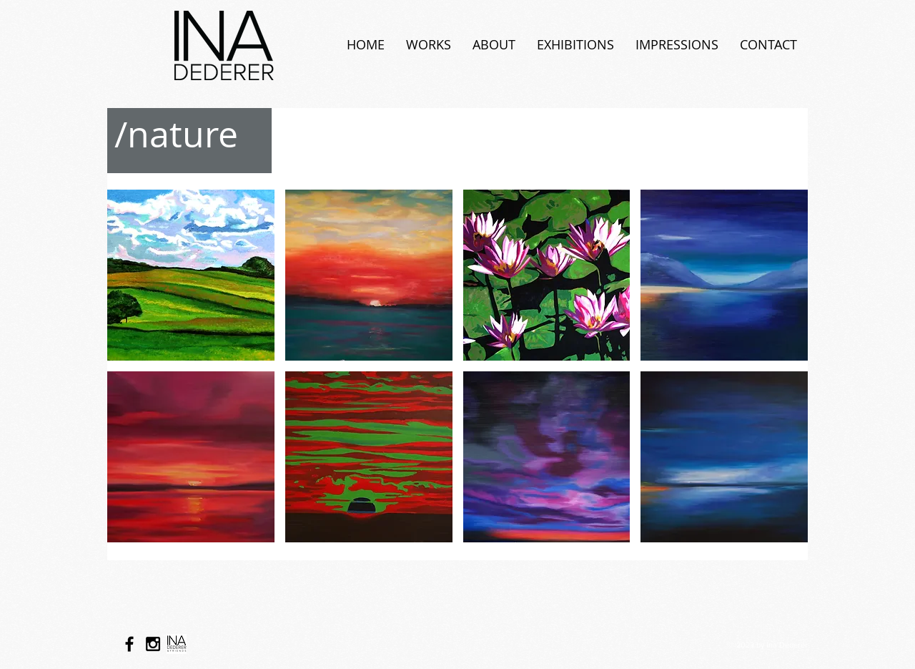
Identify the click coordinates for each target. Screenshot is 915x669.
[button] (190, 275)
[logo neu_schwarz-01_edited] (177, 644)
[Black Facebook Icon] (129, 644)
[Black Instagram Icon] (153, 644)
